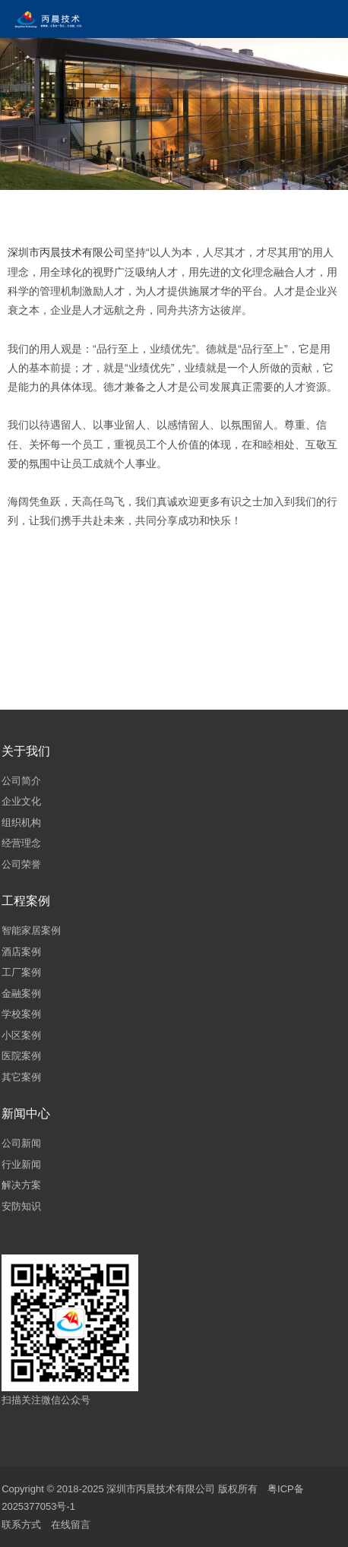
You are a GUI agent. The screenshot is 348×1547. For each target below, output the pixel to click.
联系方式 (21, 1524)
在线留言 (70, 1524)
